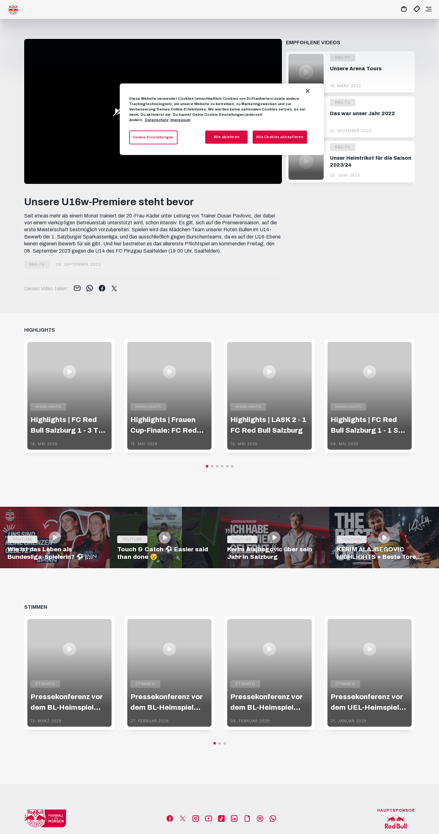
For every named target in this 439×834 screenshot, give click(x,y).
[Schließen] (308, 91)
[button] (207, 466)
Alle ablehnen (226, 137)
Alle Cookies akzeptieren (280, 137)
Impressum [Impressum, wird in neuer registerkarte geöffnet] (180, 120)
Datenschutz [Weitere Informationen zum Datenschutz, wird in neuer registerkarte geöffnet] (157, 120)
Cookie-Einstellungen (153, 137)
